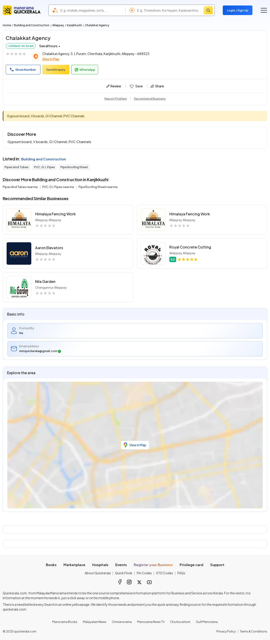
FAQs (181, 573)
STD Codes (164, 573)
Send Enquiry (55, 69)
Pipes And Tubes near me (20, 187)
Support (217, 564)
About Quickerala (98, 573)
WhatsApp (84, 69)
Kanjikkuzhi (74, 25)
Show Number (23, 69)
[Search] (208, 10)
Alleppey (58, 25)
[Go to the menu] (263, 10)
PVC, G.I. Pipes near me (58, 187)
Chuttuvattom (180, 622)
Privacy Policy (226, 631)
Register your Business (153, 564)
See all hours (48, 46)
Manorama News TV (151, 622)
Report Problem (116, 98)
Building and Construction (31, 25)
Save (136, 86)
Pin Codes (144, 573)
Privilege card (191, 564)
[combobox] (91, 10)
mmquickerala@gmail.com (40, 351)
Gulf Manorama (207, 622)
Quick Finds (123, 573)
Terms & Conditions (253, 631)
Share (157, 86)
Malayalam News (94, 622)
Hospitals (100, 564)
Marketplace (74, 564)
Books (51, 564)
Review (113, 86)
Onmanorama (122, 622)
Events (121, 564)
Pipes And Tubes (17, 167)
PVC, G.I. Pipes (44, 167)
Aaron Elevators (49, 247)
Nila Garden (45, 281)
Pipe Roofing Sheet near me (98, 187)
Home (7, 25)
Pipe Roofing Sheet (74, 167)
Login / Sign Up (237, 10)
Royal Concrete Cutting (190, 247)
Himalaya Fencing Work (55, 214)
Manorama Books (64, 622)
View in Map (50, 59)
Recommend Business (150, 98)
